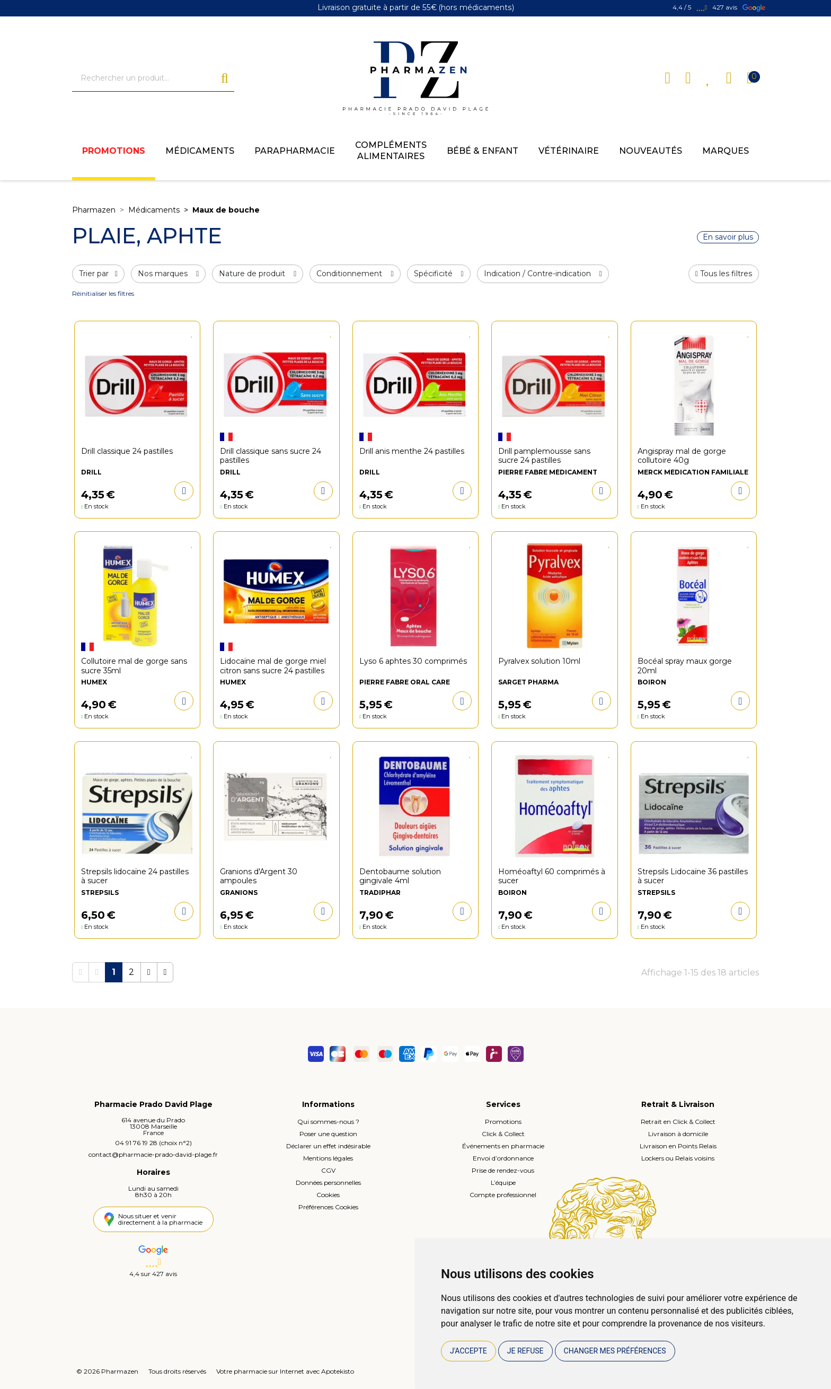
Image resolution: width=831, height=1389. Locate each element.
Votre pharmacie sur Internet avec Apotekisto (285, 1371)
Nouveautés (650, 151)
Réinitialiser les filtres (103, 294)
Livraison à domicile (678, 1134)
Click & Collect (503, 1134)
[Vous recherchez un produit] (146, 78)
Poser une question (328, 1134)
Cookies (328, 1195)
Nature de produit (257, 274)
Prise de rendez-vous (503, 1171)
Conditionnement (354, 274)
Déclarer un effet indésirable (328, 1146)
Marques (725, 151)
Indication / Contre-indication (543, 274)
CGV (328, 1171)
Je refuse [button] (525, 1351)
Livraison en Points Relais (678, 1146)
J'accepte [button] (468, 1351)
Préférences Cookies (328, 1207)
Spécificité (439, 274)
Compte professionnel (503, 1195)
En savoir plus (728, 237)
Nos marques (168, 274)
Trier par (98, 274)
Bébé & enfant (482, 151)
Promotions (113, 151)
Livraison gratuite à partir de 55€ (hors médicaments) (416, 8)
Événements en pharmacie (503, 1146)
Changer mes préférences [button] (615, 1351)
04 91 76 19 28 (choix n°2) (153, 1143)
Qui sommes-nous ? (328, 1122)
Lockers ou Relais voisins (677, 1159)
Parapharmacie (294, 151)
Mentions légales (328, 1159)
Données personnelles (328, 1183)
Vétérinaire (568, 151)
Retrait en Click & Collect (678, 1122)
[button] (723, 274)
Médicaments (199, 151)
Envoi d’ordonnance (503, 1159)
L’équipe (503, 1183)
